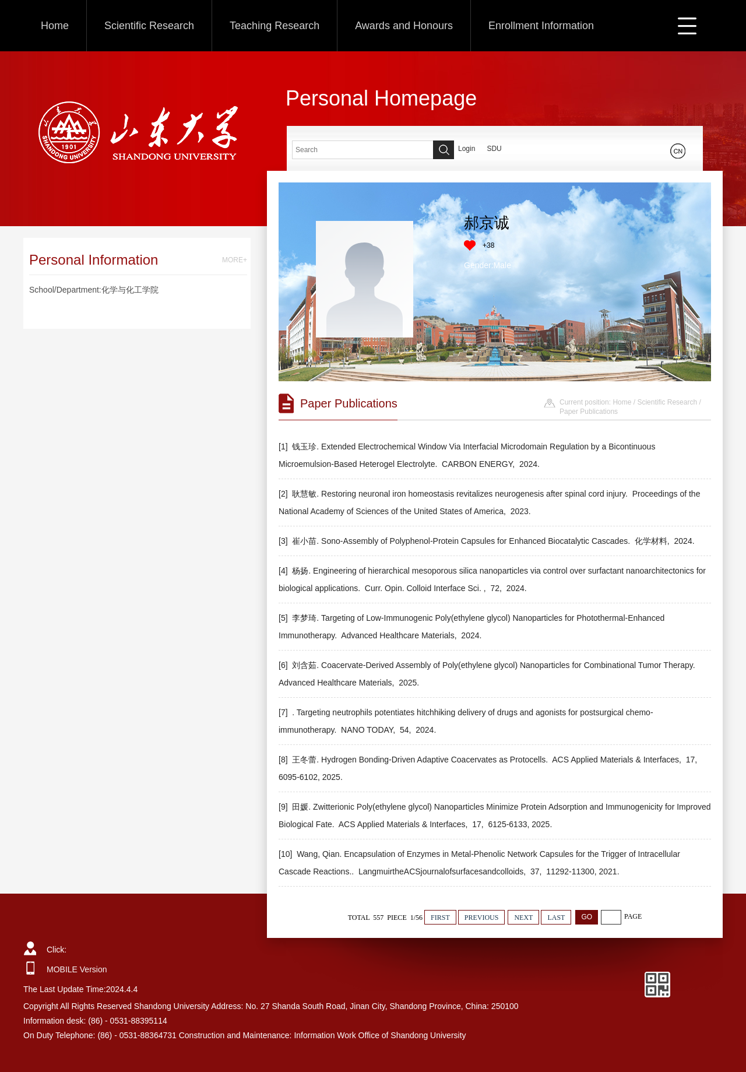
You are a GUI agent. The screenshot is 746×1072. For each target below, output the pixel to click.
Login (466, 149)
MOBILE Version (77, 969)
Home (55, 25)
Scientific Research (149, 25)
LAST (556, 917)
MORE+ (234, 260)
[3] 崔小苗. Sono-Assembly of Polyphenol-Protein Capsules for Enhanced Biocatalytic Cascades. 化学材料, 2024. (487, 541)
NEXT (523, 917)
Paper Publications (589, 411)
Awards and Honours (404, 25)
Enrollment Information (541, 25)
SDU (494, 149)
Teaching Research (274, 25)
